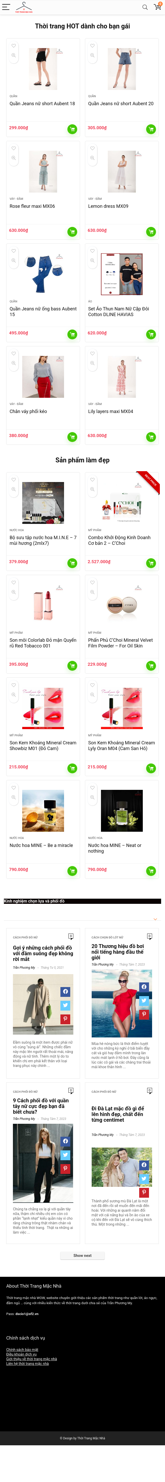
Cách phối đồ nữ (25, 974)
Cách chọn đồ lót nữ (107, 974)
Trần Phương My (24, 1005)
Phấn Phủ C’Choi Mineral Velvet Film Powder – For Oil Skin (120, 670)
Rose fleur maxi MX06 (32, 215)
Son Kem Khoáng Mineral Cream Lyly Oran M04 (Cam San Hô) (121, 778)
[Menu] (6, 7)
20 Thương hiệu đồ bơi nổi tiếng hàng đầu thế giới (118, 989)
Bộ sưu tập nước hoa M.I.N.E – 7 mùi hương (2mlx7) (43, 563)
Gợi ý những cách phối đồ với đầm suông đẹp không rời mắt (43, 990)
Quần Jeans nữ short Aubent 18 (42, 108)
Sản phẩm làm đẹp (83, 479)
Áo (90, 315)
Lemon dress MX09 (108, 215)
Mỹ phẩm (94, 553)
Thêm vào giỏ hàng (72, 134)
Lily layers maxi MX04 (110, 430)
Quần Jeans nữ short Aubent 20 (121, 108)
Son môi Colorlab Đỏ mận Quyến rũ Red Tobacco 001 (43, 670)
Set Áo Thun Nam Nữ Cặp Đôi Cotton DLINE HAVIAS (118, 325)
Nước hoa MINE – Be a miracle (41, 882)
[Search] (145, 7)
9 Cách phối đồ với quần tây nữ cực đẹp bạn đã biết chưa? (41, 1143)
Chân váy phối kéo (28, 430)
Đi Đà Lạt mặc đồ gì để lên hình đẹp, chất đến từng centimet (118, 1151)
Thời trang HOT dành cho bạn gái (82, 26)
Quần (13, 101)
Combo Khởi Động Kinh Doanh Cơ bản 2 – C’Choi (119, 563)
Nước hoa (17, 553)
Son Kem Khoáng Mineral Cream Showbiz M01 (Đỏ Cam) (43, 778)
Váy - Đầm (16, 208)
